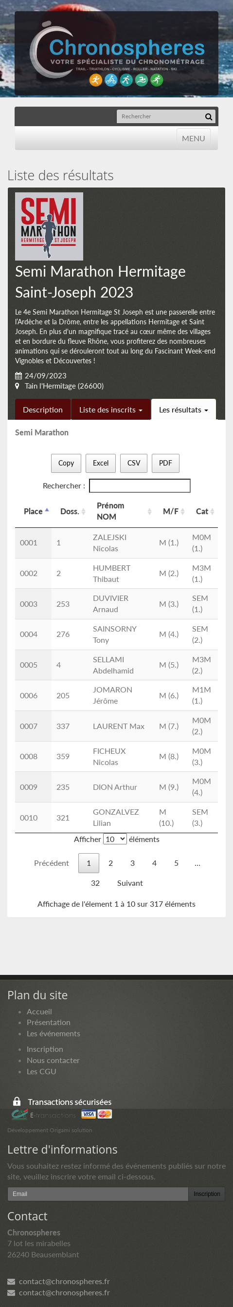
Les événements (53, 1033)
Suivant (130, 882)
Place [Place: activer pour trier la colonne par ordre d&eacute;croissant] (33, 511)
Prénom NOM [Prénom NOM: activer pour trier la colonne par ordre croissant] (111, 511)
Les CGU (41, 1071)
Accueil (39, 1011)
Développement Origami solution (49, 1130)
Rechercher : (117, 486)
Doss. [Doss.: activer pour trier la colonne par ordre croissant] (69, 511)
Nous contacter (53, 1059)
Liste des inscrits (111, 409)
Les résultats (183, 409)
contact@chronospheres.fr (58, 1281)
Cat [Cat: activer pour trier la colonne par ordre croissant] (202, 511)
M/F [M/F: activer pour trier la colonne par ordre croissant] (171, 511)
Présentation (49, 1022)
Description (43, 409)
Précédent (51, 862)
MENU (193, 137)
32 (95, 882)
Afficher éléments (117, 838)
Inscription (45, 1048)
